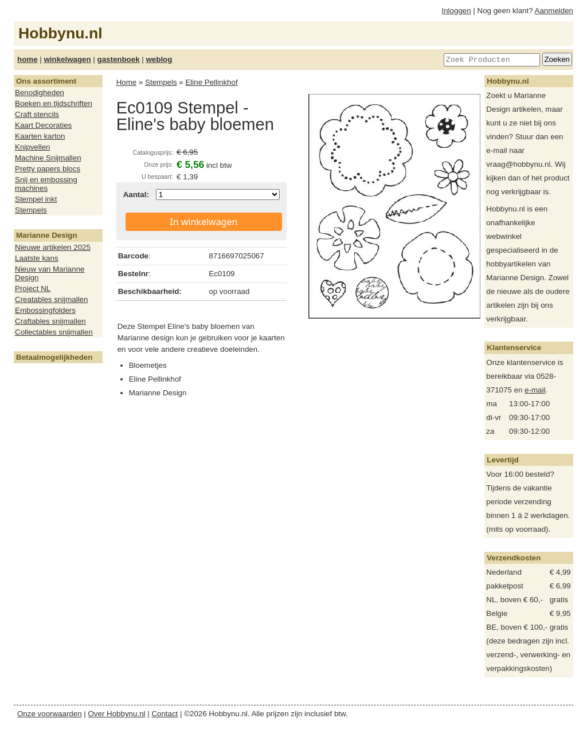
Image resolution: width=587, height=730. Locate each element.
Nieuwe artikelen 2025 (53, 247)
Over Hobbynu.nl (117, 713)
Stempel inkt (36, 199)
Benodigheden (39, 92)
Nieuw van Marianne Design (50, 273)
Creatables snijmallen (51, 299)
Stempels (31, 210)
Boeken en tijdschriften (53, 103)
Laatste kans (36, 258)
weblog (159, 59)
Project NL (32, 288)
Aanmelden (554, 10)
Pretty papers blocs (47, 168)
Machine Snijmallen (48, 158)
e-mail (535, 390)
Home (126, 82)
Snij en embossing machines (46, 184)
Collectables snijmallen (54, 332)
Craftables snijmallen (50, 321)
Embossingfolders (45, 310)
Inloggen (456, 10)
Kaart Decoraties (43, 125)
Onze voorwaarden (49, 713)
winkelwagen (67, 59)
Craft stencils (37, 114)
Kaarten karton (40, 136)
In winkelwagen (203, 221)
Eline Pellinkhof (211, 82)
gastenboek (118, 59)
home (27, 59)
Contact (164, 713)
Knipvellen (32, 147)
